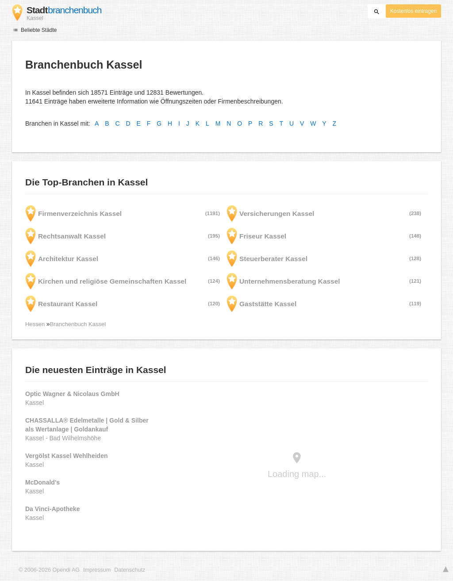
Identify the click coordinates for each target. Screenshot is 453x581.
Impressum (97, 570)
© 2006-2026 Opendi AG (49, 570)
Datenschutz (129, 570)
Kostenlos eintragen (413, 11)
